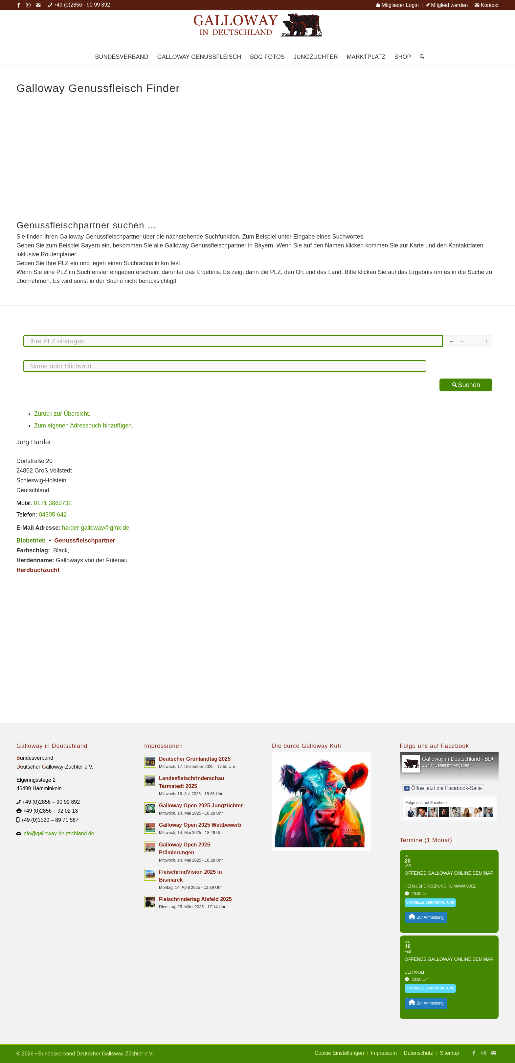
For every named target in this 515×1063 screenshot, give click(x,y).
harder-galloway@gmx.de (95, 527)
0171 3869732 (53, 503)
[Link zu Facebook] (18, 5)
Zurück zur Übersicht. (62, 413)
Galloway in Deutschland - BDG (459, 759)
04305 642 (53, 514)
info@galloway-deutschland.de (58, 833)
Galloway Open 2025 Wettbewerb (200, 825)
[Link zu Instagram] (28, 5)
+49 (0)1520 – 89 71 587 (49, 820)
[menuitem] (397, 5)
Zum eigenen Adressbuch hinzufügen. (83, 425)
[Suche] (419, 57)
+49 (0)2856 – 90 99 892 (51, 802)
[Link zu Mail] (38, 5)
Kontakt (487, 5)
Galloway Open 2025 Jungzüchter (201, 805)
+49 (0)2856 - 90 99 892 (82, 5)
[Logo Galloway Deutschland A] (257, 29)
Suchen (465, 384)
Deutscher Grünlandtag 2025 (195, 759)
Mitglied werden (447, 5)
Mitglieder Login (397, 5)
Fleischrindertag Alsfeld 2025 (195, 899)
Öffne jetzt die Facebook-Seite (443, 788)
